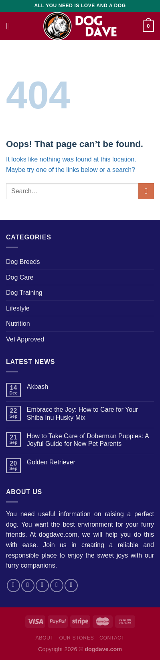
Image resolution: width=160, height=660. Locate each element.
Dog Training (24, 292)
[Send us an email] (56, 585)
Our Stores (76, 638)
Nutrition (18, 323)
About (44, 638)
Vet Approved (25, 339)
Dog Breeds (23, 261)
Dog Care (19, 277)
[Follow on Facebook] (13, 585)
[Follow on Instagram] (27, 585)
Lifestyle (18, 308)
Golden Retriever (51, 462)
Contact (112, 638)
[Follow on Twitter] (42, 585)
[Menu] (11, 26)
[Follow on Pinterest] (71, 585)
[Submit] (146, 191)
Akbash (37, 386)
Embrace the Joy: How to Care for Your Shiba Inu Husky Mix (82, 413)
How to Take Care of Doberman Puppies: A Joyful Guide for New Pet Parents (88, 440)
